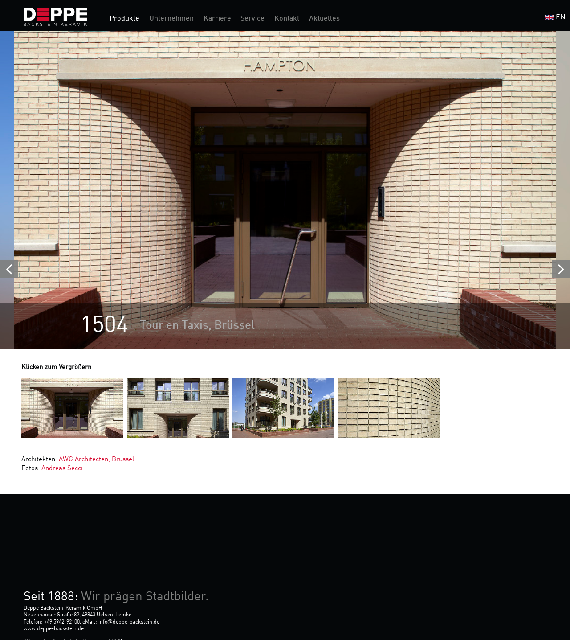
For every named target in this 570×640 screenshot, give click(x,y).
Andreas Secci (62, 468)
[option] (285, 190)
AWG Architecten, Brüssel (96, 459)
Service (252, 18)
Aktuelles (324, 18)
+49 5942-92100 (62, 622)
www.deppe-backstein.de (54, 629)
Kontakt (286, 18)
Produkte (124, 18)
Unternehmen (171, 18)
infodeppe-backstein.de (128, 622)
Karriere (217, 18)
